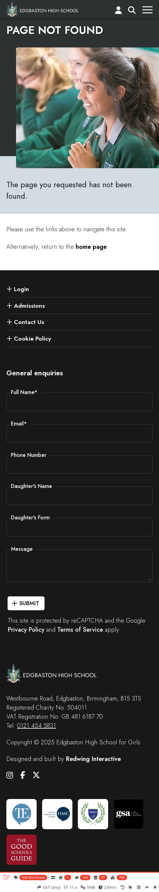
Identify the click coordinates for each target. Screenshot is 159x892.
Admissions (29, 305)
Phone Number (28, 455)
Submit (29, 603)
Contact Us (29, 322)
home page (91, 246)
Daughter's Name (31, 486)
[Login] (118, 11)
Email (19, 423)
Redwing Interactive (93, 759)
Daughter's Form (30, 517)
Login (21, 289)
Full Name (24, 392)
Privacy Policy (26, 629)
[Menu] (147, 11)
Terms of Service (80, 629)
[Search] (132, 11)
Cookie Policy (32, 338)
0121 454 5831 (36, 725)
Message (22, 549)
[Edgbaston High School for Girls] (42, 9)
